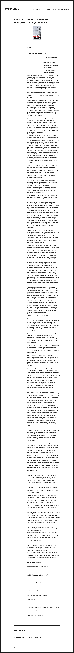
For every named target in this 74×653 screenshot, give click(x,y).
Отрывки (38, 9)
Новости (55, 9)
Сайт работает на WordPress (11, 647)
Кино (44, 9)
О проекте (67, 9)
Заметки (49, 9)
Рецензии (32, 9)
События (60, 9)
